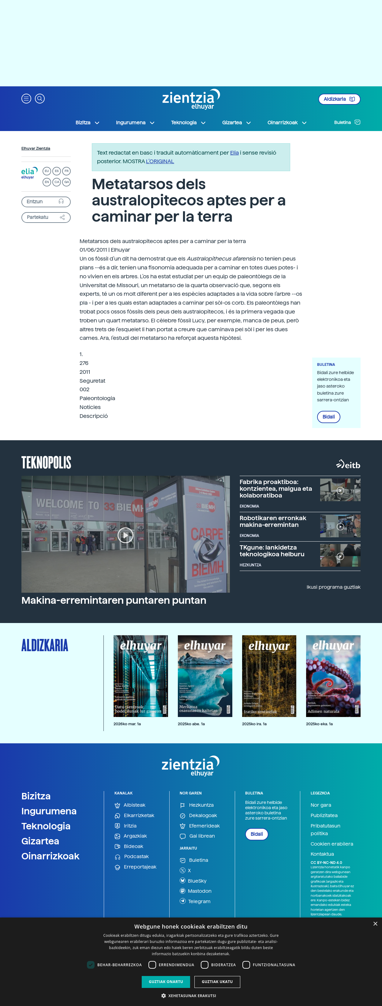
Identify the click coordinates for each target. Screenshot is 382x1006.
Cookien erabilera (332, 844)
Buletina (347, 122)
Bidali (329, 417)
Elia (234, 152)
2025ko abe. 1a (191, 724)
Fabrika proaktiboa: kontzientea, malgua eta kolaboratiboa (276, 488)
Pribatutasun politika (325, 830)
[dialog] (191, 962)
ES (56, 171)
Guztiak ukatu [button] (217, 981)
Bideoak (128, 846)
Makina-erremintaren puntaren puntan (113, 600)
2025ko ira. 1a (254, 724)
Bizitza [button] (88, 123)
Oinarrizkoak (50, 855)
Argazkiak (130, 836)
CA (56, 182)
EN (47, 182)
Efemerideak (200, 826)
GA (66, 182)
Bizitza (36, 795)
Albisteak (129, 805)
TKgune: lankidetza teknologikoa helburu (272, 551)
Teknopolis (46, 462)
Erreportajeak (135, 867)
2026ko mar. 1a (127, 724)
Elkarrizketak (134, 816)
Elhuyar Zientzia (35, 148)
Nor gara (321, 805)
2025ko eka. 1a (319, 724)
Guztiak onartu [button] (166, 981)
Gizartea (40, 840)
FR (67, 171)
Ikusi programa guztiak (334, 587)
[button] (26, 98)
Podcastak (131, 857)
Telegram (195, 901)
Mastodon (196, 891)
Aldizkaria (339, 99)
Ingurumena (49, 810)
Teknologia (46, 825)
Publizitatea (324, 815)
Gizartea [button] (237, 123)
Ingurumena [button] (135, 123)
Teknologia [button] (188, 123)
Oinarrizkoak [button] (287, 123)
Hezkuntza (197, 805)
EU (47, 171)
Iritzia (125, 826)
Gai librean (197, 836)
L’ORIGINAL (160, 161)
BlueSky (193, 880)
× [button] (375, 924)
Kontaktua (322, 854)
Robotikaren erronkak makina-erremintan (273, 521)
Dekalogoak (198, 816)
